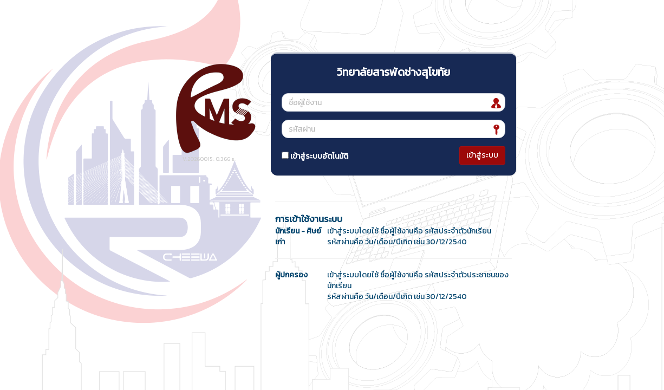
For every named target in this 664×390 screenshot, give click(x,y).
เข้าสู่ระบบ (482, 155)
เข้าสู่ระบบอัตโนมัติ (315, 156)
